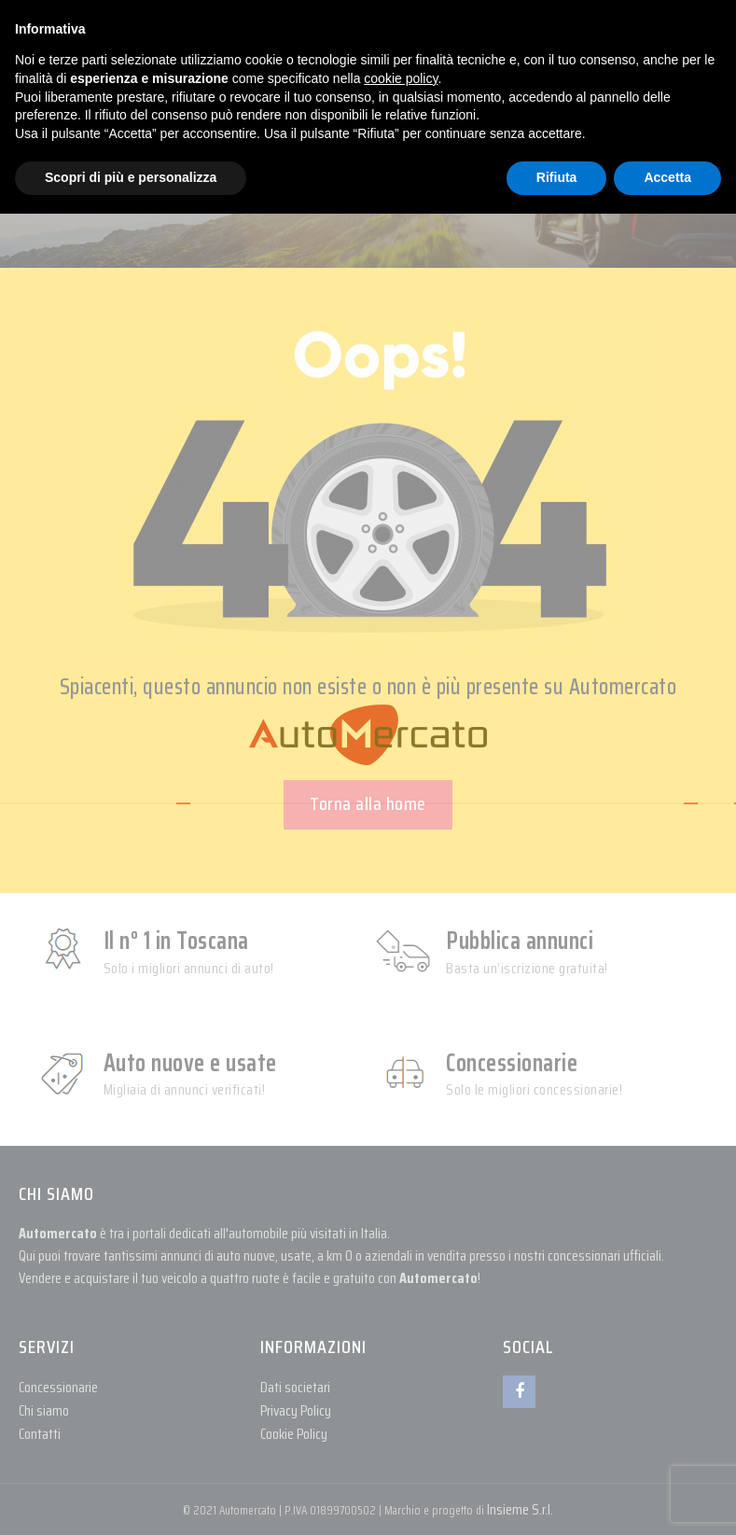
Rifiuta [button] (556, 177)
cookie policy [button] (400, 78)
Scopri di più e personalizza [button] (130, 177)
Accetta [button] (667, 177)
